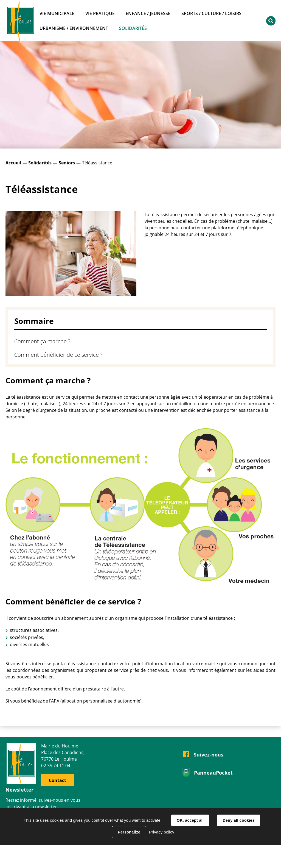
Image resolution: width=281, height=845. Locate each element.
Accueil (13, 163)
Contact (57, 780)
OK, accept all (190, 820)
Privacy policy (161, 832)
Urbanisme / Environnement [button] (74, 28)
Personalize (129, 832)
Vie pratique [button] (100, 13)
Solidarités (40, 163)
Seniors (67, 163)
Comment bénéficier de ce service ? (58, 354)
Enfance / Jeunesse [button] (148, 13)
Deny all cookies (238, 820)
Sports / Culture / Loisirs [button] (211, 13)
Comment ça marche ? (42, 341)
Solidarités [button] (133, 28)
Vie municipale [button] (57, 13)
